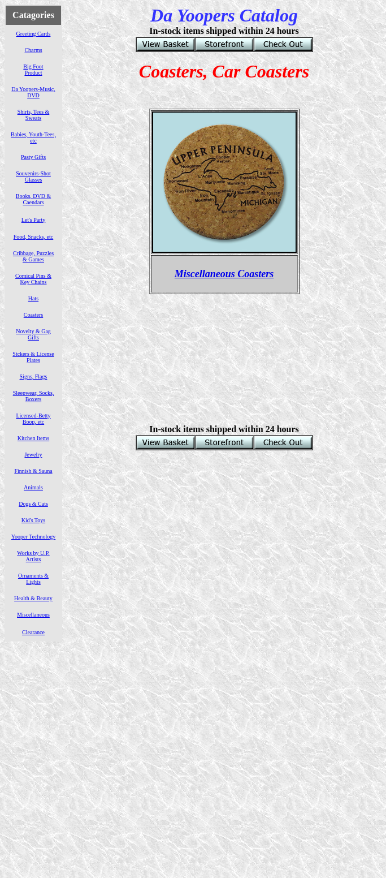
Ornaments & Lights (33, 579)
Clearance (33, 632)
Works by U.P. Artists (33, 556)
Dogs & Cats (33, 504)
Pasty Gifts (33, 157)
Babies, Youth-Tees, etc (33, 137)
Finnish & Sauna (33, 471)
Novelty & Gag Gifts (33, 334)
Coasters (33, 315)
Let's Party (33, 220)
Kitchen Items (33, 438)
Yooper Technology (33, 536)
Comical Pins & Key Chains (33, 279)
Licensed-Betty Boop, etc (33, 418)
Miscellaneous (33, 615)
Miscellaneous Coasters (224, 273)
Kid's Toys (33, 520)
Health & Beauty (33, 598)
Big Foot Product (33, 69)
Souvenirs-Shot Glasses (33, 176)
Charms (33, 50)
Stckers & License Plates (33, 357)
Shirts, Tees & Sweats (34, 115)
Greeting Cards (33, 34)
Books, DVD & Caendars (33, 199)
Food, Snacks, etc (34, 237)
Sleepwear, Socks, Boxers (33, 396)
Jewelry (33, 454)
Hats (33, 298)
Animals (33, 487)
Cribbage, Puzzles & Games (33, 256)
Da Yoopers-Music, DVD (33, 92)
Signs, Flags (33, 376)
